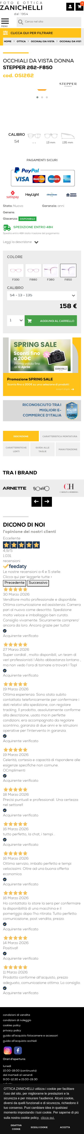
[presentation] (36, 502)
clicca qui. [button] (47, 1117)
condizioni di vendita (16, 1015)
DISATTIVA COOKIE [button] (16, 1127)
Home (7, 41)
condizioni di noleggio (17, 1020)
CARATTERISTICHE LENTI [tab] (16, 450)
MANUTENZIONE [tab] (68, 450)
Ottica (21, 41)
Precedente (15, 583)
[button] (37, 97)
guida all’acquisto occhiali (20, 1041)
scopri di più (65, 389)
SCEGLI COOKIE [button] (39, 1127)
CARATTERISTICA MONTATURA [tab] (59, 437)
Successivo (38, 583)
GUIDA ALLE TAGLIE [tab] (42, 450)
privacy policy (12, 1030)
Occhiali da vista (42, 41)
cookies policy (12, 1025)
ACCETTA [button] (65, 1127)
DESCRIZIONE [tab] (20, 437)
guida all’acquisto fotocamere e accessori (30, 1036)
